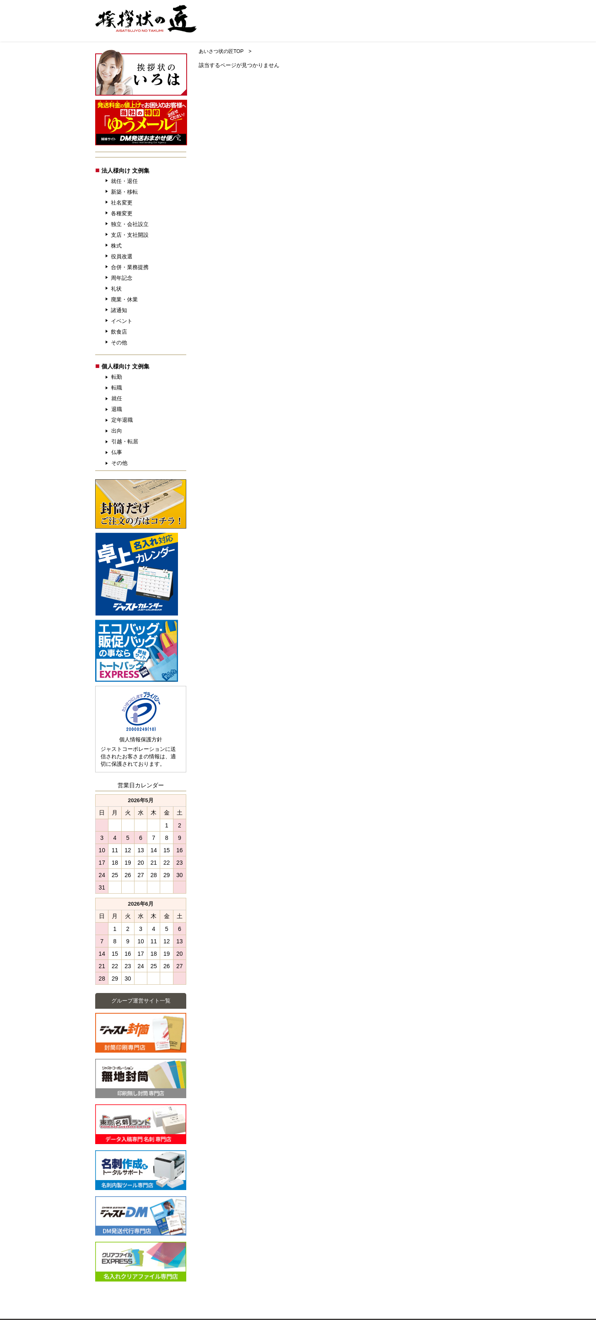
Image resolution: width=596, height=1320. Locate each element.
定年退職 (122, 420)
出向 (116, 431)
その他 (119, 342)
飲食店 (119, 332)
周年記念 (121, 278)
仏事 (116, 452)
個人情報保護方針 (140, 739)
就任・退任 (124, 181)
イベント (121, 321)
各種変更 (121, 213)
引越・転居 (124, 441)
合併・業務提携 (130, 267)
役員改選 (121, 256)
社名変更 (121, 203)
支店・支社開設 (130, 235)
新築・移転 (124, 192)
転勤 (116, 377)
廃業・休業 (124, 299)
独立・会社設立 (130, 224)
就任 (116, 398)
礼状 (116, 289)
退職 (116, 409)
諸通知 (119, 310)
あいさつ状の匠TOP (221, 51)
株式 (116, 246)
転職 (116, 388)
